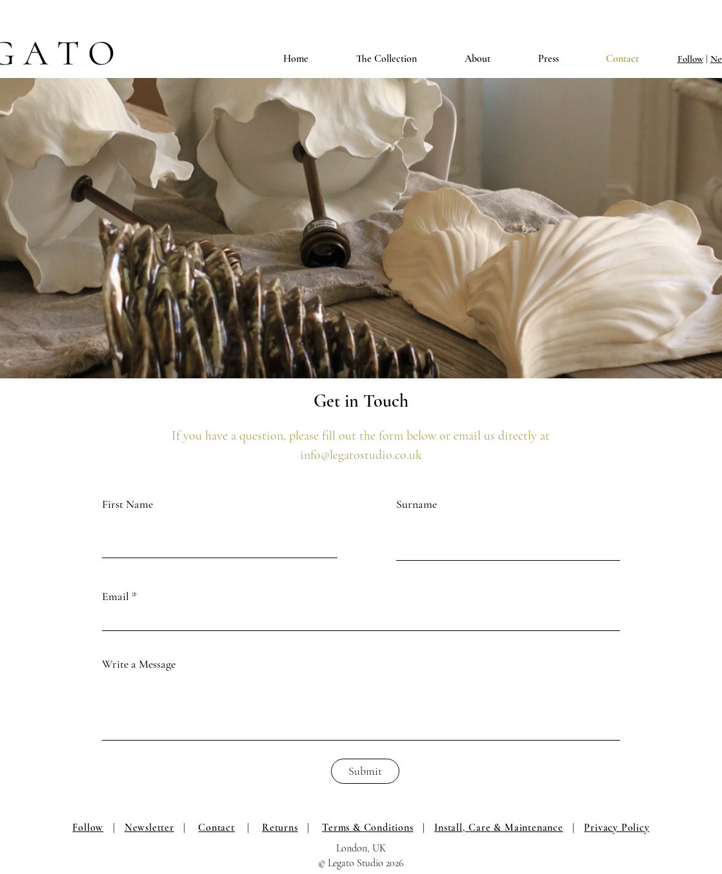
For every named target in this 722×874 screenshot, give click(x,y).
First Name (127, 504)
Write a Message (138, 664)
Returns (280, 827)
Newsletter (149, 827)
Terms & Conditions (367, 827)
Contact (216, 827)
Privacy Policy (616, 827)
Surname (416, 504)
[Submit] (365, 771)
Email (115, 596)
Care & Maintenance (515, 827)
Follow (690, 58)
